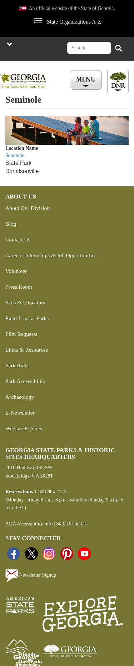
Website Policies (23, 428)
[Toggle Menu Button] (87, 80)
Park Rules (17, 365)
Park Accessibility (25, 381)
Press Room (18, 287)
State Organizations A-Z (74, 22)
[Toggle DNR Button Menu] (118, 81)
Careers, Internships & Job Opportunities (50, 255)
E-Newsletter (20, 413)
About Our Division (27, 208)
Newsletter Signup (30, 575)
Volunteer (16, 271)
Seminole (14, 155)
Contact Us (17, 239)
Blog (10, 224)
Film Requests (21, 334)
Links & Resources (26, 350)
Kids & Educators (25, 302)
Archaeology (19, 397)
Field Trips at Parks (27, 318)
